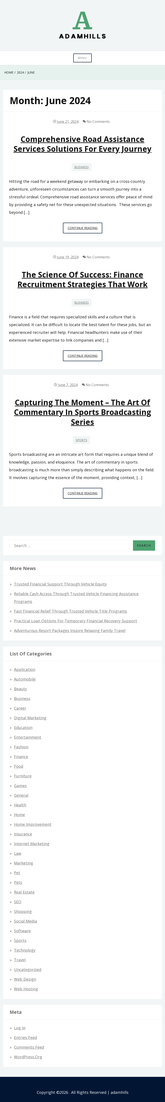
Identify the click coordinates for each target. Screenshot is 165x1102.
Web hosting (26, 988)
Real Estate (24, 892)
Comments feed (29, 1047)
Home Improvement (32, 824)
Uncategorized (27, 969)
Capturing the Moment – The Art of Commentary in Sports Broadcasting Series (82, 412)
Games (20, 785)
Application (24, 669)
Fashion (21, 746)
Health (20, 805)
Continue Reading (85, 229)
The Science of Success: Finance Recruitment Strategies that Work (82, 279)
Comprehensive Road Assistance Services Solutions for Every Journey (82, 144)
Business (81, 167)
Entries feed (25, 1037)
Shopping (23, 911)
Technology (24, 950)
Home (19, 814)
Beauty (20, 688)
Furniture (23, 775)
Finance (21, 756)
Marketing (23, 863)
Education (23, 727)
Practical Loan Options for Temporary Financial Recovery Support (75, 620)
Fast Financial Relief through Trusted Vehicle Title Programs (70, 611)
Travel (20, 959)
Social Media (25, 921)
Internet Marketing (31, 843)
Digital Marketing (30, 717)
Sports (81, 440)
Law (17, 853)
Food (18, 766)
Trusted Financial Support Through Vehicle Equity (60, 584)
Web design (25, 979)
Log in (19, 1027)
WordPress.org (28, 1056)
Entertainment (27, 737)
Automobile (25, 679)
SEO (17, 901)
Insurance (23, 834)
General (21, 795)
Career (20, 708)
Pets (18, 882)
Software (22, 930)
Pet (17, 872)
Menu (82, 58)
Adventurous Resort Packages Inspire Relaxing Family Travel (69, 630)
